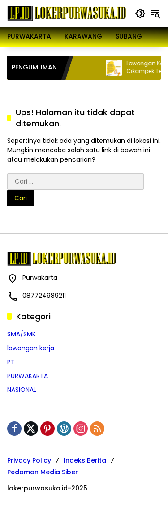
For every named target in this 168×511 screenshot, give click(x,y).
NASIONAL (21, 389)
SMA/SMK (21, 334)
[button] (140, 13)
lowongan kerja (30, 348)
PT (11, 361)
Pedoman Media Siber (42, 472)
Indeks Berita (85, 460)
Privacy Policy (29, 460)
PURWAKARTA (27, 375)
